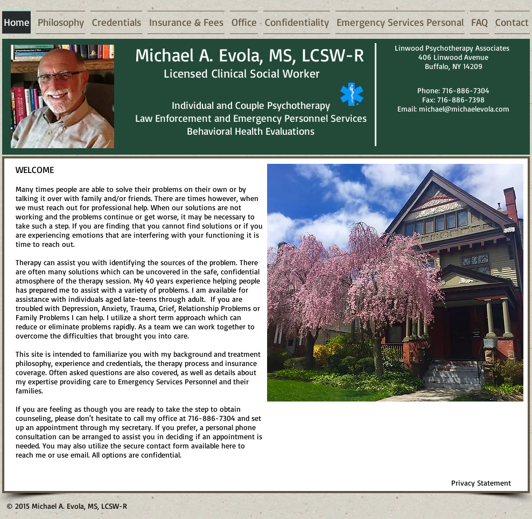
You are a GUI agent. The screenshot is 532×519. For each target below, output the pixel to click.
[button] (395, 283)
